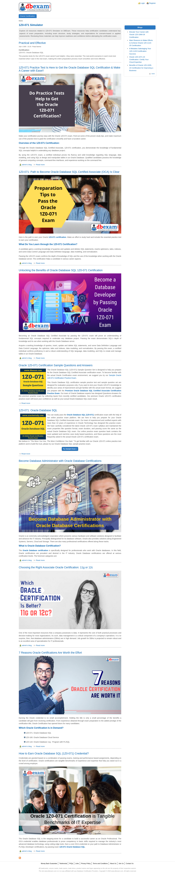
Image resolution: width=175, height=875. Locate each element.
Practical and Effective (32, 42)
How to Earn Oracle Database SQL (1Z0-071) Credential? (54, 753)
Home (21, 21)
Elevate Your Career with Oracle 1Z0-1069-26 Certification (139, 34)
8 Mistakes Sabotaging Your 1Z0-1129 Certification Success (140, 51)
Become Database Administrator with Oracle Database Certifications (60, 460)
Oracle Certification (27, 16)
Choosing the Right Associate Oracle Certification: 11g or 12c (56, 567)
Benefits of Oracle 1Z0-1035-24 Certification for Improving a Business (141, 67)
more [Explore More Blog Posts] (153, 73)
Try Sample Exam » (70, 449)
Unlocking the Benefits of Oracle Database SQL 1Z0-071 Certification (61, 270)
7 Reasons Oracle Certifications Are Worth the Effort (50, 652)
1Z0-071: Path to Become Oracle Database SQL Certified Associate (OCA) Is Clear (69, 171)
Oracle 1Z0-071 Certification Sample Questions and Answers (56, 365)
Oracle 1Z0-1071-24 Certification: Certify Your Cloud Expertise (139, 59)
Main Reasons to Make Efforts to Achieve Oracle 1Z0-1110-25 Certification (141, 43)
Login (143, 3)
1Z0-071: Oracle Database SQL (38, 410)
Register (152, 3)
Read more (40, 165)
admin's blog (27, 165)
